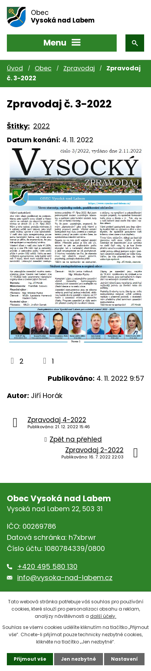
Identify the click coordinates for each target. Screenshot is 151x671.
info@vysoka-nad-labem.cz (64, 577)
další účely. (103, 616)
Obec (43, 68)
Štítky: (18, 126)
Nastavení (124, 659)
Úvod (15, 68)
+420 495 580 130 (47, 566)
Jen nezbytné (78, 659)
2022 (41, 126)
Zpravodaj (79, 68)
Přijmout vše (30, 659)
